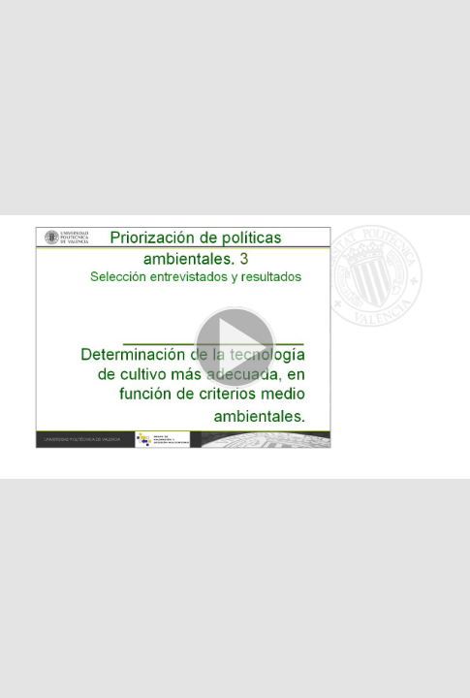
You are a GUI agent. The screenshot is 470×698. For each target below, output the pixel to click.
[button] (235, 349)
